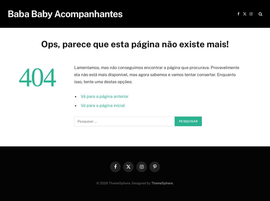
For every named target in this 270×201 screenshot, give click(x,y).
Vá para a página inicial (103, 105)
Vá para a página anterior (104, 96)
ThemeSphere (162, 183)
